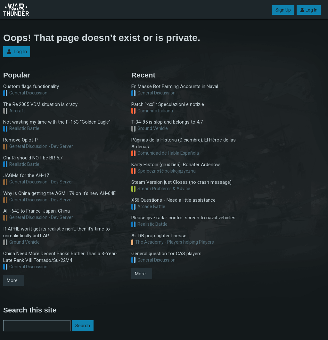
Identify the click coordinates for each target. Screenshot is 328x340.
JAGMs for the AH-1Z (26, 175)
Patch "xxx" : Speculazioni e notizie (167, 104)
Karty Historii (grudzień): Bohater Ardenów (175, 164)
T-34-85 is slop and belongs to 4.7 (167, 122)
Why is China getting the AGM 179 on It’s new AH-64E (59, 193)
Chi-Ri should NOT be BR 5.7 (32, 158)
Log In (308, 9)
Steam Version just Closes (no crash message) (181, 182)
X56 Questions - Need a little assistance (173, 200)
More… (13, 280)
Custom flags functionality (31, 86)
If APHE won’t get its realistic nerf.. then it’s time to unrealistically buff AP (56, 232)
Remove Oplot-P (20, 140)
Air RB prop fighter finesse (158, 236)
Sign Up (283, 9)
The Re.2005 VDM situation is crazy (40, 104)
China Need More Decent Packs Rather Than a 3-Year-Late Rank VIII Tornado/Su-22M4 (60, 257)
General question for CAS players (166, 253)
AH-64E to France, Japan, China (36, 211)
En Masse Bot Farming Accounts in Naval (174, 86)
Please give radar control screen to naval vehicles (183, 218)
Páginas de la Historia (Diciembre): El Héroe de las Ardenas (183, 143)
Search (82, 325)
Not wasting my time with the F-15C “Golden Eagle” (57, 122)
